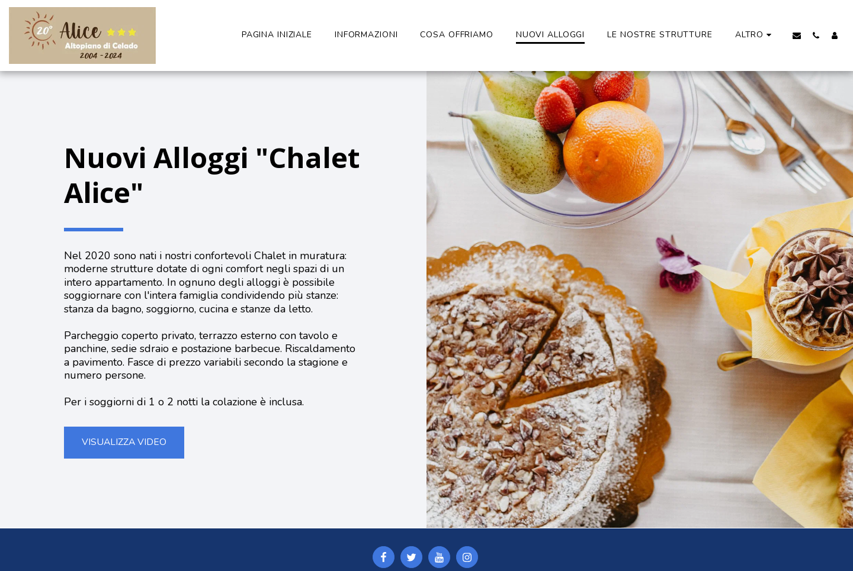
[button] (797, 35)
